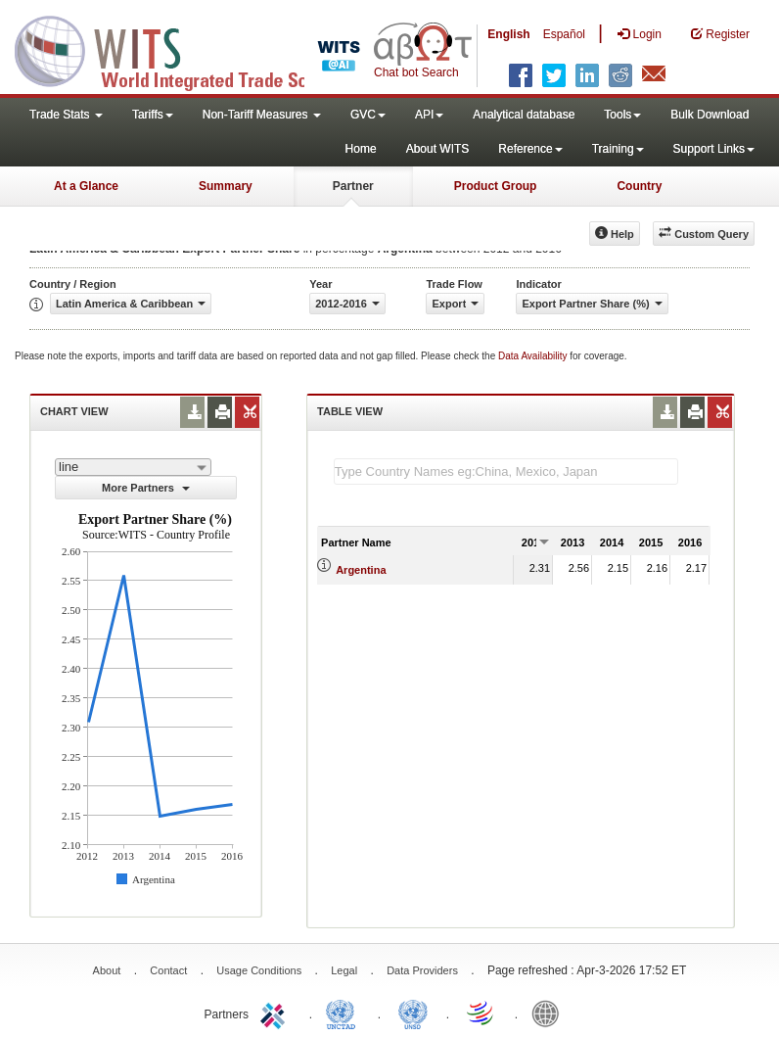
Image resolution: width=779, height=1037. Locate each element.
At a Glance (86, 186)
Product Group (495, 186)
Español (564, 34)
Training (618, 149)
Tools (622, 114)
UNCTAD (344, 1012)
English (508, 34)
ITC (276, 1012)
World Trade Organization (481, 1012)
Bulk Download (709, 114)
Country (639, 186)
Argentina (361, 570)
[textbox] (506, 471)
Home (361, 149)
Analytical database (523, 114)
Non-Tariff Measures (262, 114)
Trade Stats (66, 114)
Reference (530, 149)
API (429, 114)
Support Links (714, 149)
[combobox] (133, 467)
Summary (225, 186)
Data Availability (534, 356)
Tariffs (152, 114)
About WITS (438, 149)
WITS (195, 49)
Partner (353, 186)
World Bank (550, 1012)
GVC (368, 114)
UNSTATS (413, 1012)
